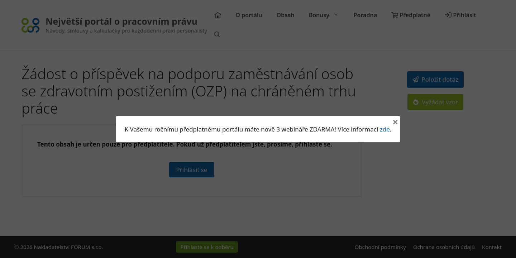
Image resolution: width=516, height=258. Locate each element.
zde (385, 129)
